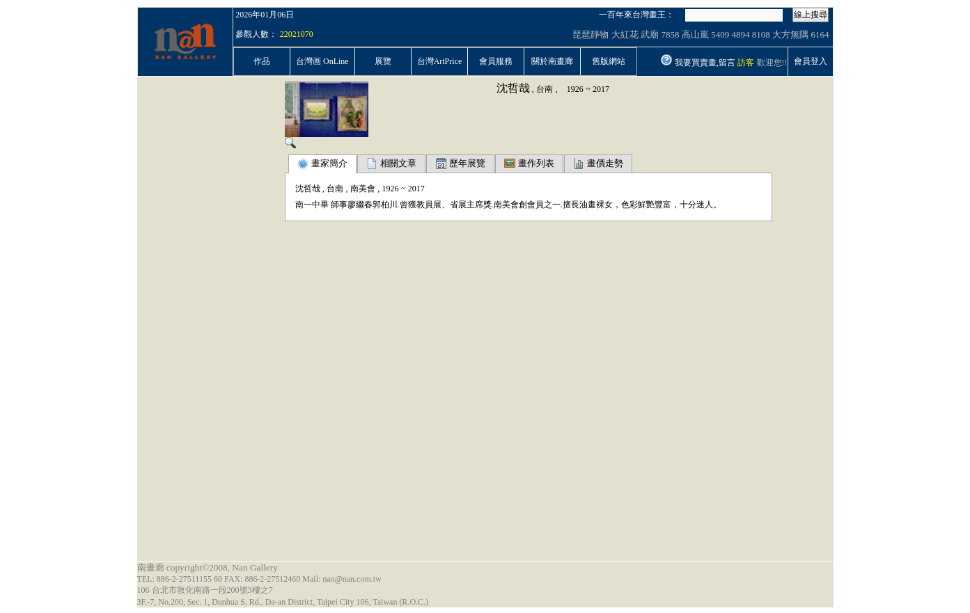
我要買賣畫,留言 (705, 62)
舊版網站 (608, 61)
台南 (544, 89)
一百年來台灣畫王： (636, 14)
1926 (575, 89)
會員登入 (810, 61)
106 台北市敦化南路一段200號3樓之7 (205, 590)
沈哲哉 (513, 88)
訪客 (745, 62)
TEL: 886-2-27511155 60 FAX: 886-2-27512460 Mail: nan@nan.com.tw (259, 579)
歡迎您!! (772, 62)
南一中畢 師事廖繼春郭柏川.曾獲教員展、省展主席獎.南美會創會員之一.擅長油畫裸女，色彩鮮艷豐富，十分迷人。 (508, 204)
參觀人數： (256, 34)
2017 (601, 89)
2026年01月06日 (264, 14)
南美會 (362, 188)
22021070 (296, 34)
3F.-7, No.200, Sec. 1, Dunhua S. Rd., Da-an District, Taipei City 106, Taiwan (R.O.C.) (283, 602)
